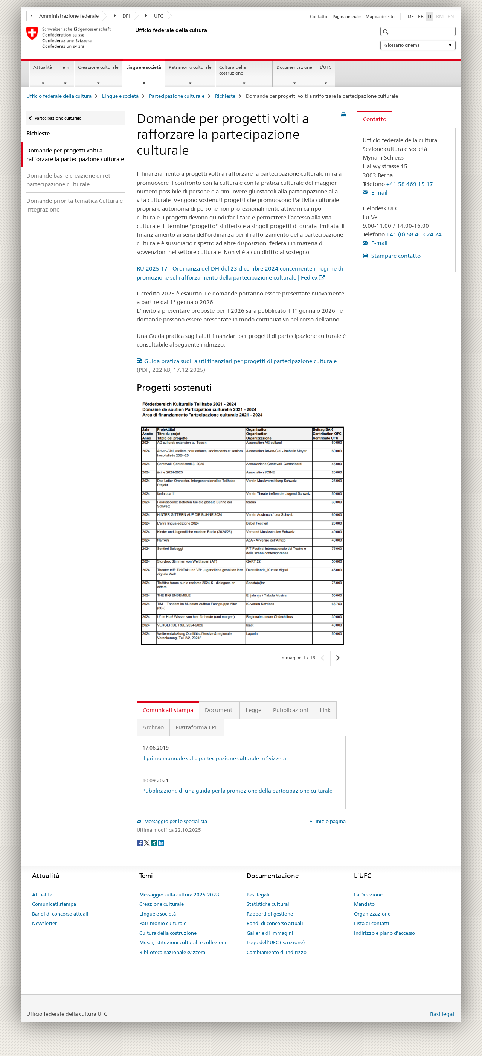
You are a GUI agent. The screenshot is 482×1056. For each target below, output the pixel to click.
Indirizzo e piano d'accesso (384, 933)
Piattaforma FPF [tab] (196, 727)
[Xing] (154, 843)
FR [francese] (421, 16)
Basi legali (258, 895)
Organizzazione (372, 914)
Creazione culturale (98, 67)
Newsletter (44, 923)
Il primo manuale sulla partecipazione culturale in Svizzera (214, 758)
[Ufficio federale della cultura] (133, 37)
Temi (65, 67)
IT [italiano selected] (430, 16)
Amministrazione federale (65, 15)
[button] (386, 32)
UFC (154, 15)
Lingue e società (145, 69)
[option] (241, 522)
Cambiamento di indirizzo (277, 952)
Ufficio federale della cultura (59, 96)
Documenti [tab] (219, 710)
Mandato (364, 904)
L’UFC (325, 67)
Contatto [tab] (374, 119)
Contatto (318, 16)
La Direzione (368, 895)
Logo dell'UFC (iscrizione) (276, 942)
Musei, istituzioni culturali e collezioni (182, 942)
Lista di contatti (371, 923)
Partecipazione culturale (176, 96)
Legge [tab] (253, 710)
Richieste (225, 96)
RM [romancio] (440, 15)
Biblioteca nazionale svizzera (172, 952)
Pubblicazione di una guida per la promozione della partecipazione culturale (237, 791)
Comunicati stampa (54, 904)
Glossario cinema (417, 45)
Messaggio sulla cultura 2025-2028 (179, 895)
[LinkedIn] (161, 843)
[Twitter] (147, 843)
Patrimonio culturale (190, 67)
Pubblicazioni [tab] (290, 710)
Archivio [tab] (153, 727)
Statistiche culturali (269, 904)
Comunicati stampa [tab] (168, 710)
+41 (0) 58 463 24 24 (414, 234)
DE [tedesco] (411, 16)
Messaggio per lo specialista (175, 821)
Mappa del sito (380, 16)
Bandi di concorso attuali (60, 914)
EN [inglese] (452, 15)
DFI (122, 15)
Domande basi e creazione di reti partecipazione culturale (69, 180)
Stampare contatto (395, 255)
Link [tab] (325, 710)
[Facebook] (140, 843)
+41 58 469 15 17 (409, 183)
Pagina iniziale (347, 16)
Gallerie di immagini (270, 933)
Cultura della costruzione (232, 70)
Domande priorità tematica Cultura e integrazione (74, 205)
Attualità (42, 67)
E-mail (378, 192)
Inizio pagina (330, 821)
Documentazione (294, 67)
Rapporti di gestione (270, 914)
